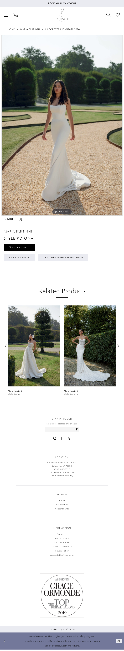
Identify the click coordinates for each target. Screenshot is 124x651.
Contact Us (62, 535)
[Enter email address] (62, 430)
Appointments (62, 510)
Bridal (62, 502)
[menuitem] (62, 3)
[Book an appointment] (62, 3)
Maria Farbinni (30, 29)
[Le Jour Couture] (62, 15)
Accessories (62, 506)
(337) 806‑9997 (62, 471)
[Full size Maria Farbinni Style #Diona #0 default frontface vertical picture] (62, 125)
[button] (6, 15)
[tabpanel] (62, 125)
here (76, 647)
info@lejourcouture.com (62, 474)
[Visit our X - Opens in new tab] (69, 440)
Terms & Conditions (62, 548)
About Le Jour (62, 540)
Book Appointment (21, 258)
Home (11, 29)
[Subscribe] (77, 430)
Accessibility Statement (62, 556)
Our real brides (62, 544)
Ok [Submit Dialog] (119, 642)
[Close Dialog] (4, 642)
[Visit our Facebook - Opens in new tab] (62, 440)
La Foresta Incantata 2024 (62, 29)
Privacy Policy (62, 552)
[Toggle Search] (108, 15)
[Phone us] (15, 15)
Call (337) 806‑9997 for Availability (68, 258)
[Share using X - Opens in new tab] (21, 219)
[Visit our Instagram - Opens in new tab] (54, 440)
